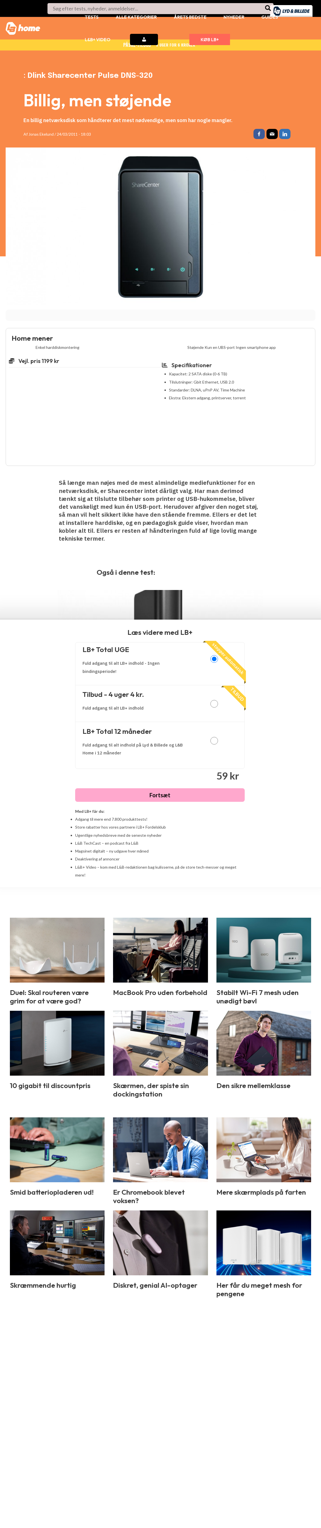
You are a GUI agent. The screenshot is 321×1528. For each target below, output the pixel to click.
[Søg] (268, 8)
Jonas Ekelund (41, 134)
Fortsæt (159, 796)
